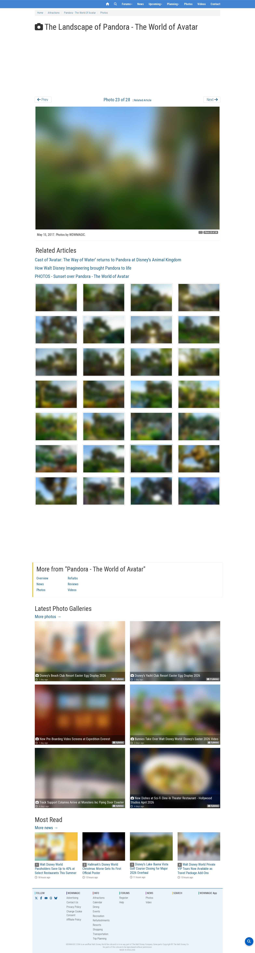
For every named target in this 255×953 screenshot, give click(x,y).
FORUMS (125, 893)
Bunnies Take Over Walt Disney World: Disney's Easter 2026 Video (176, 739)
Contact (215, 4)
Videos (201, 4)
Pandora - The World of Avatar (80, 12)
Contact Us (72, 902)
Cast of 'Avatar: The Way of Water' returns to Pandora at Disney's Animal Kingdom (108, 259)
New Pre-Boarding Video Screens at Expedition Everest (75, 739)
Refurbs (73, 578)
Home (40, 12)
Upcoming (155, 4)
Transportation (100, 934)
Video (149, 902)
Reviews (73, 584)
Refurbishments (101, 920)
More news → (46, 827)
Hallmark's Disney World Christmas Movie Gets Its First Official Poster (101, 868)
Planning (173, 4)
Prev (42, 99)
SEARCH (177, 893)
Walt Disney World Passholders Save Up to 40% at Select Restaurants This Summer (55, 868)
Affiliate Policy (74, 919)
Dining (96, 906)
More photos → (48, 616)
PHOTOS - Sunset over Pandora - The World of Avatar (82, 276)
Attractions (54, 12)
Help (121, 902)
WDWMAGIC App (208, 893)
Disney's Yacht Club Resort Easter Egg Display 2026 (167, 676)
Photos (188, 4)
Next (212, 99)
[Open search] (249, 941)
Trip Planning (99, 938)
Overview (42, 578)
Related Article (142, 100)
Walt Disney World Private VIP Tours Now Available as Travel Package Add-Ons (196, 868)
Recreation (98, 916)
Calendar (97, 902)
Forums (127, 4)
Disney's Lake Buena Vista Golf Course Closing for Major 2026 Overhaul (149, 868)
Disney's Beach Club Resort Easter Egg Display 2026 (73, 676)
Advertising (72, 897)
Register (123, 897)
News (140, 4)
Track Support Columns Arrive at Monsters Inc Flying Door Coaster (82, 802)
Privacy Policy (74, 906)
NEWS (150, 893)
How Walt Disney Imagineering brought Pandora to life (83, 268)
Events (96, 911)
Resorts (97, 925)
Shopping (98, 929)
